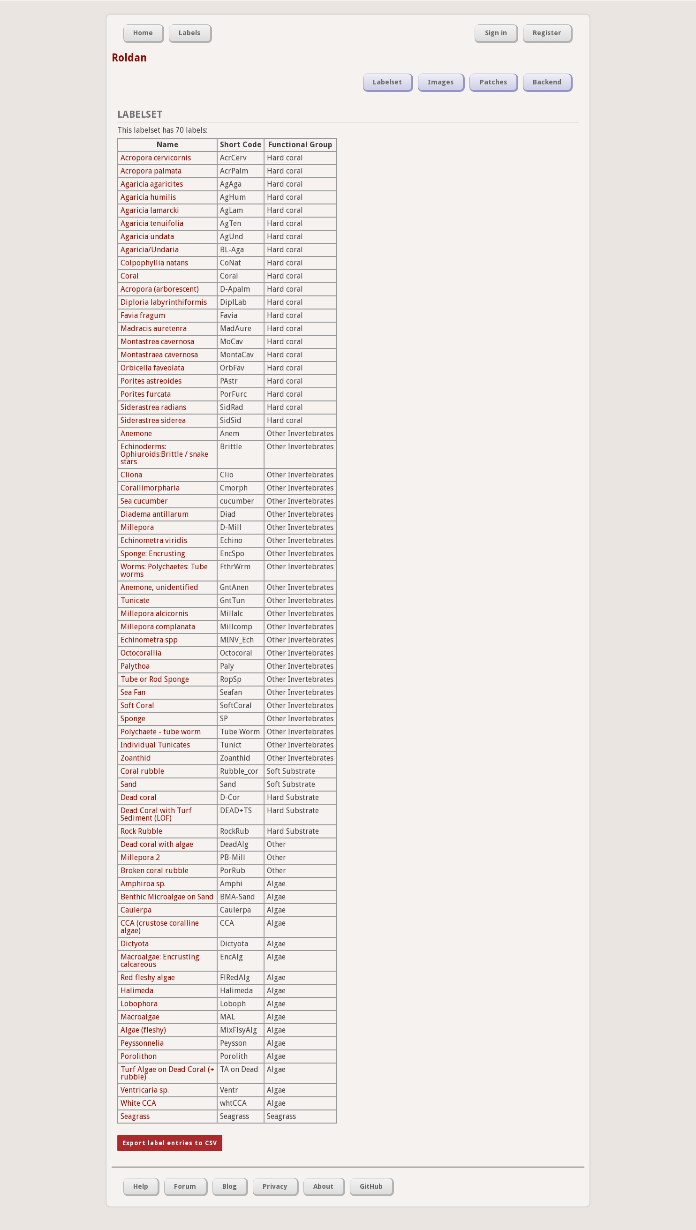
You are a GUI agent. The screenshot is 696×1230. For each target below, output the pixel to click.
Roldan (129, 58)
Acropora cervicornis (156, 157)
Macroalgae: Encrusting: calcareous (161, 960)
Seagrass (135, 1116)
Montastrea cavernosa (157, 341)
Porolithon (139, 1056)
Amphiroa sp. (143, 883)
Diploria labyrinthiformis (164, 302)
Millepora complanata (158, 626)
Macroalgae (140, 1016)
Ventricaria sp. (145, 1090)
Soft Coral (137, 705)
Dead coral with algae (157, 844)
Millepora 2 (140, 857)
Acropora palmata (151, 170)
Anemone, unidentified (159, 587)
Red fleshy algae (148, 977)
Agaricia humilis (148, 197)
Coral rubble (142, 771)
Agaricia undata (147, 236)
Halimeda (137, 990)
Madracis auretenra (154, 328)
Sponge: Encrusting (153, 553)
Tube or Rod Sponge (155, 679)
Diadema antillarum (155, 514)
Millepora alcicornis (154, 613)
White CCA (138, 1103)
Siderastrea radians (153, 407)
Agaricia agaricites (152, 184)
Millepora (137, 527)
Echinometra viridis (154, 540)
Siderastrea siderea (153, 420)
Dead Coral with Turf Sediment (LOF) (156, 814)
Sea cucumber (144, 501)
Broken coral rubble (155, 870)
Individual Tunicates (155, 744)
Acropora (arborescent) (160, 289)
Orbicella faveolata (152, 367)
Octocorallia (141, 653)
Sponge (133, 718)
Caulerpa (136, 910)
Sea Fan (133, 692)
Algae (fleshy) (143, 1030)
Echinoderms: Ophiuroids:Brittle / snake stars (164, 454)
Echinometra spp (149, 639)
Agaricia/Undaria (150, 249)
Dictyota (135, 943)
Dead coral (139, 797)
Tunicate (135, 600)
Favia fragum (143, 315)
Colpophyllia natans (154, 262)
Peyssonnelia (142, 1043)
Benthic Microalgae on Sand (167, 896)
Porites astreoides (151, 381)
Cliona (131, 474)
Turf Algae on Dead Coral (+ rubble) (167, 1073)
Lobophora (139, 1003)
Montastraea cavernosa (159, 354)
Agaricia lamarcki (150, 210)
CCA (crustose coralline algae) (160, 927)
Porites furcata (146, 394)
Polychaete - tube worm (161, 731)
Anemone (136, 433)
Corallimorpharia (150, 487)
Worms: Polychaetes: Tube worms (164, 570)
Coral (130, 276)
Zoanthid (136, 758)
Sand (129, 784)
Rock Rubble (141, 831)
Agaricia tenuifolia (152, 223)
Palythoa (135, 666)
